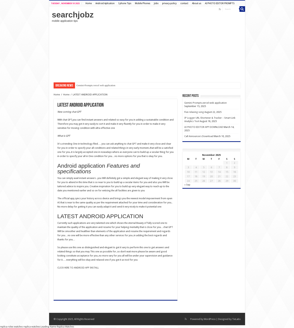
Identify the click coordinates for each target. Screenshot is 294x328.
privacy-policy (169, 3)
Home (89, 3)
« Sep (187, 184)
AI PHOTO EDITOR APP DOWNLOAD (203, 127)
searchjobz (73, 14)
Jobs (156, 3)
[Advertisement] (147, 52)
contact (184, 3)
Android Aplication (105, 3)
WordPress (210, 319)
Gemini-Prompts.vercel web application (96, 85)
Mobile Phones (142, 3)
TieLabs (236, 319)
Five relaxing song (194, 112)
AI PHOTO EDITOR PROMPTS (220, 3)
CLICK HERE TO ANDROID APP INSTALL (78, 267)
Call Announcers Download (198, 136)
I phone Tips (124, 3)
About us (196, 3)
